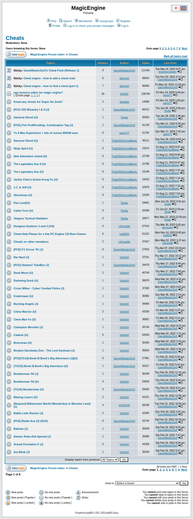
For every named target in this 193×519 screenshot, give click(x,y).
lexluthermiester (168, 71)
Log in (123, 25)
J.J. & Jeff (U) (22, 187)
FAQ (51, 21)
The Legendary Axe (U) (28, 171)
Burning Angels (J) (26, 303)
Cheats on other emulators (31, 241)
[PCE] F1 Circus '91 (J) (28, 249)
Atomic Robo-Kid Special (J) (32, 436)
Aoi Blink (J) (22, 452)
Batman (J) (21, 428)
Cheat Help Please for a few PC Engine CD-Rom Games (50, 233)
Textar (167, 111)
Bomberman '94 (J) (26, 373)
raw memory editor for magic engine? (38, 92)
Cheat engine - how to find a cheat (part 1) (50, 86)
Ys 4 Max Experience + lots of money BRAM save (46, 132)
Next (184, 48)
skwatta (124, 101)
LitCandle (124, 226)
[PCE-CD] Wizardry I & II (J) (31, 109)
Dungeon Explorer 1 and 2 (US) (34, 226)
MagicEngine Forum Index (47, 54)
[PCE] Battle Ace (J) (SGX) (31, 420)
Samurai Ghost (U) (26, 117)
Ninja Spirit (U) (23, 148)
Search (65, 21)
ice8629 (124, 233)
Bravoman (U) (23, 342)
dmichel (124, 78)
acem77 (167, 95)
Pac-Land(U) (22, 202)
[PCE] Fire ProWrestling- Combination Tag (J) (43, 125)
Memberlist (83, 21)
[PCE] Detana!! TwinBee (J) (31, 265)
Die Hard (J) (21, 257)
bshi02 (124, 93)
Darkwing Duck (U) (26, 280)
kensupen (167, 227)
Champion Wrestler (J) (28, 327)
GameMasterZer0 (124, 70)
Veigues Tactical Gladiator (31, 218)
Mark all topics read (175, 56)
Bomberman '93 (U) (26, 381)
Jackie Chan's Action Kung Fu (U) (36, 179)
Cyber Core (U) (23, 210)
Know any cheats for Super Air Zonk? (38, 101)
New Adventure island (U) (30, 156)
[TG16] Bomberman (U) (29, 389)
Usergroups (104, 21)
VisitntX (124, 257)
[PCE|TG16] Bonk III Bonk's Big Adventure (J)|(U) (46, 358)
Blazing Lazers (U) (25, 397)
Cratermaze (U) (23, 296)
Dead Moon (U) (23, 272)
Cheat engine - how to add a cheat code (49, 78)
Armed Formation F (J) (28, 444)
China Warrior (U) (25, 311)
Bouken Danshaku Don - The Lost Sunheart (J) (44, 350)
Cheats (15, 38)
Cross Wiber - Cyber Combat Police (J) (39, 288)
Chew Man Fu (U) (25, 319)
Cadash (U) (21, 334)
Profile (54, 25)
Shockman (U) (23, 195)
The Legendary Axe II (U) (30, 163)
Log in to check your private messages (88, 25)
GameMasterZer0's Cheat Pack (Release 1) (51, 70)
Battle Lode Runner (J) (28, 413)
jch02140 (124, 405)
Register (123, 21)
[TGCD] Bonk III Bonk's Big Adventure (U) (41, 366)
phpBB (89, 512)
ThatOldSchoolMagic (124, 140)
